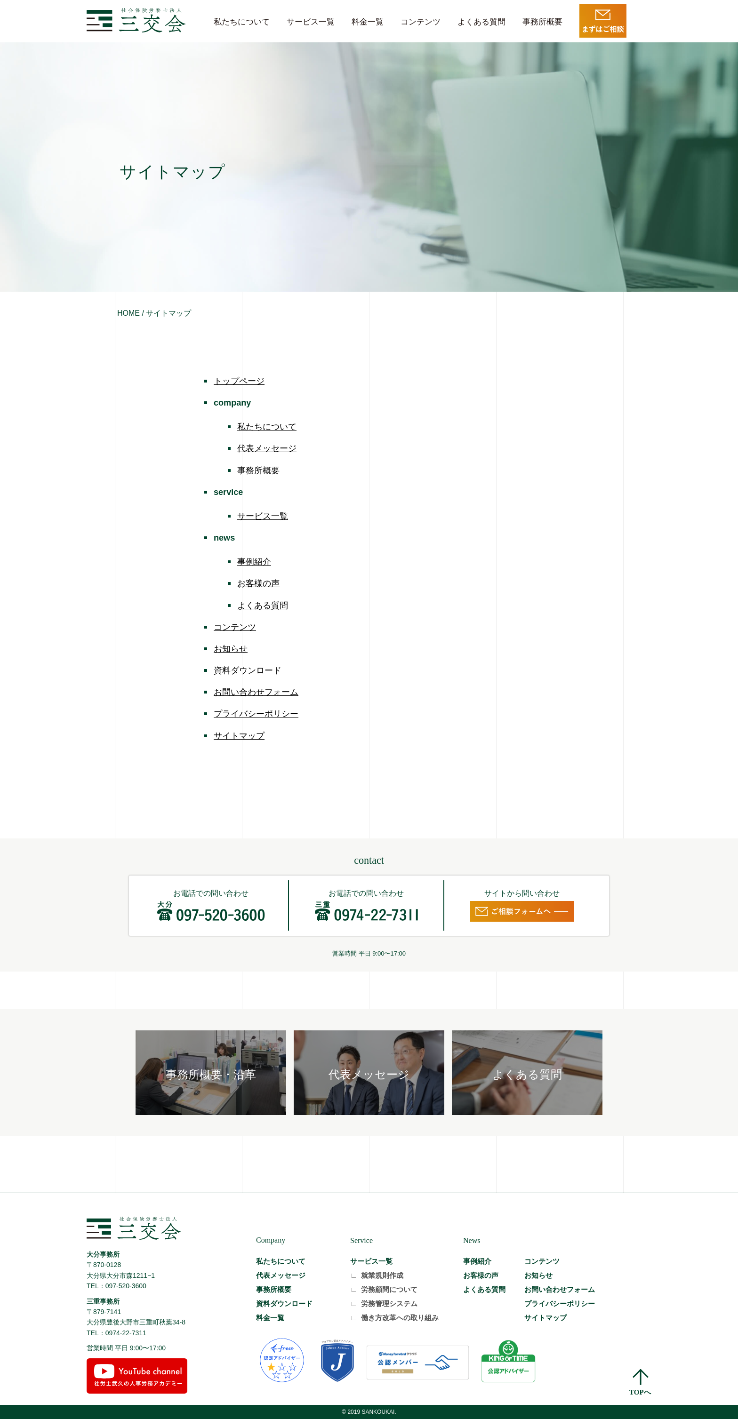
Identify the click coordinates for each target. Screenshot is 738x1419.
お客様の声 (258, 583)
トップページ (239, 381)
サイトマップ (239, 736)
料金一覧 (368, 21)
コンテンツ (421, 21)
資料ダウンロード (247, 670)
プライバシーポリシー (256, 713)
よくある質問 (481, 21)
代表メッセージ (267, 448)
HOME (128, 313)
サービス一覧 (311, 21)
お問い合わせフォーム (256, 692)
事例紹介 (254, 561)
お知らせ (231, 649)
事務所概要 (542, 21)
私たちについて (242, 21)
